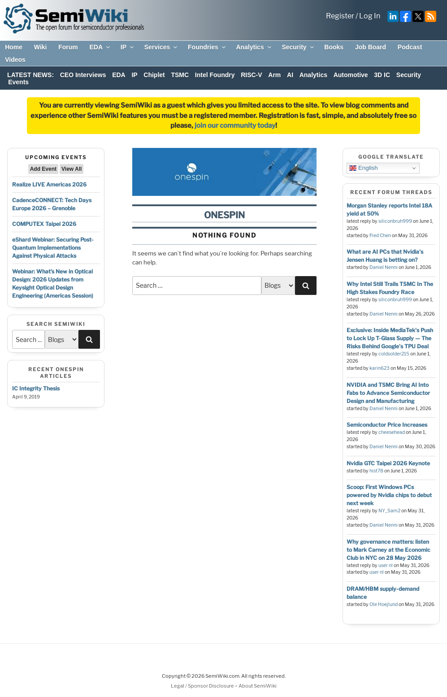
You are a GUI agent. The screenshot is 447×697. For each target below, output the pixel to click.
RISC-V (251, 74)
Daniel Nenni (383, 267)
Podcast (410, 47)
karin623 (379, 368)
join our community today (235, 125)
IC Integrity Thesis (36, 388)
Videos (15, 59)
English (363, 168)
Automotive (351, 74)
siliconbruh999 (395, 221)
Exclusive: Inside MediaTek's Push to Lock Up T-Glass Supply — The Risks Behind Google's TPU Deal (390, 338)
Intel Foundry (215, 74)
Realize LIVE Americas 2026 (49, 184)
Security (298, 47)
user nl (385, 565)
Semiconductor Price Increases (387, 424)
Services (161, 47)
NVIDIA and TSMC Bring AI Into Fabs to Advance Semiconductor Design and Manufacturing (388, 392)
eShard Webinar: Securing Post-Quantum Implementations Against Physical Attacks (53, 247)
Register (340, 16)
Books (333, 47)
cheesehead (391, 432)
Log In (369, 16)
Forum (68, 47)
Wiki (40, 47)
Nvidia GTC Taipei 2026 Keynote (388, 463)
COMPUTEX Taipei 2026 (44, 224)
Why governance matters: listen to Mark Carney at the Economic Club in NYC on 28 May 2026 (388, 549)
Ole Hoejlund (383, 604)
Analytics (254, 47)
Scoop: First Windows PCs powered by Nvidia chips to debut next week (389, 495)
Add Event (43, 169)
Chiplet (154, 74)
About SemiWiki (258, 686)
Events (18, 82)
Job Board (370, 47)
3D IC (382, 74)
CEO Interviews (83, 74)
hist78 (376, 471)
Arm (274, 74)
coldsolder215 (393, 354)
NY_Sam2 (389, 511)
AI (290, 74)
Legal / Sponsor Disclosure (203, 686)
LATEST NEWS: (30, 74)
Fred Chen (380, 235)
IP (128, 47)
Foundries (207, 47)
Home (13, 47)
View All (71, 169)
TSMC (180, 74)
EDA (100, 47)
